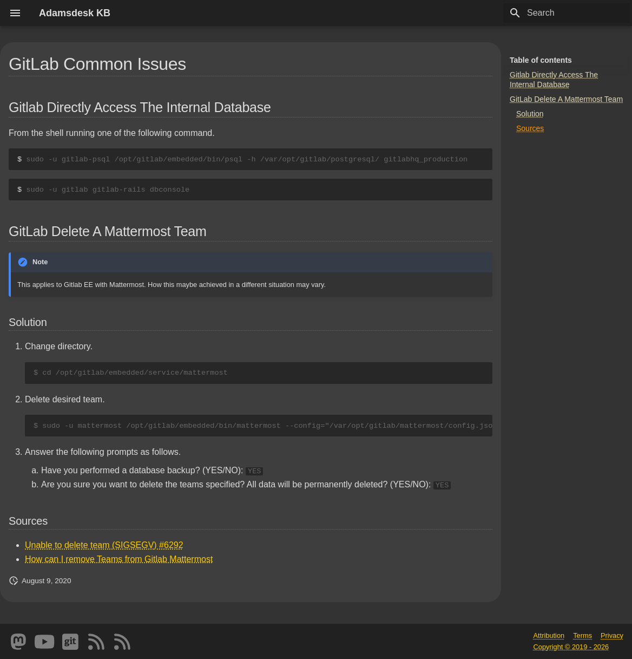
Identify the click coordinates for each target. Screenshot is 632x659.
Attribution (549, 635)
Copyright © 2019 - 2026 (571, 647)
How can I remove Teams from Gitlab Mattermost (119, 559)
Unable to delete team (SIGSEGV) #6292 (104, 545)
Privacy (612, 635)
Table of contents (541, 60)
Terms (582, 635)
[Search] (566, 13)
